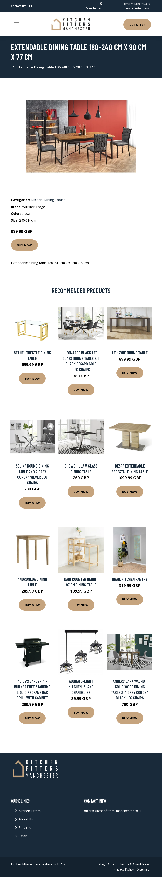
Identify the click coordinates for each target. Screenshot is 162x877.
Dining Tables (54, 200)
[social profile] (30, 6)
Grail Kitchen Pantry (130, 579)
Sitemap (143, 869)
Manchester (94, 8)
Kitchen (36, 200)
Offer (23, 836)
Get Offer (137, 25)
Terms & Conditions (134, 864)
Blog (101, 864)
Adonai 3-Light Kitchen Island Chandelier (81, 687)
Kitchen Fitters (30, 811)
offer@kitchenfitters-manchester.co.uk (113, 811)
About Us (26, 819)
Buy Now (24, 245)
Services (25, 827)
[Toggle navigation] (16, 24)
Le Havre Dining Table (130, 352)
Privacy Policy (123, 869)
